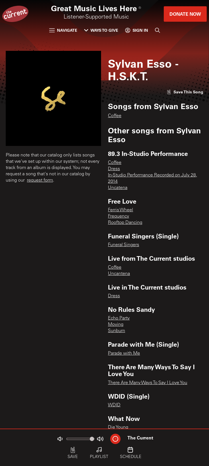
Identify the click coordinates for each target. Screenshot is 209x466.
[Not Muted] (60, 439)
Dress (114, 169)
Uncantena (119, 274)
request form (40, 180)
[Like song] (185, 91)
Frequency (118, 216)
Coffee (114, 116)
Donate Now (185, 14)
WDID (114, 405)
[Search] (157, 30)
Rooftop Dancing (125, 222)
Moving (115, 324)
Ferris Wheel (120, 210)
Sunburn (116, 331)
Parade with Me (124, 353)
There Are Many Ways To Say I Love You (147, 383)
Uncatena (117, 188)
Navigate (63, 30)
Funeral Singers (123, 245)
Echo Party (119, 318)
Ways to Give (101, 30)
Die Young (118, 427)
